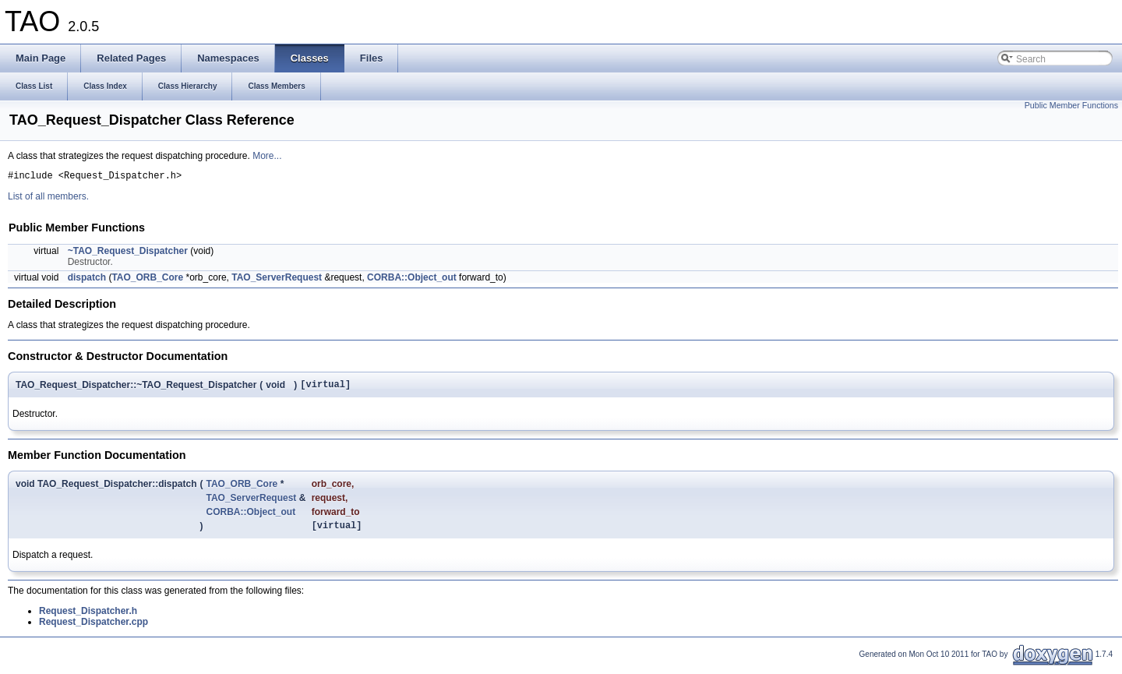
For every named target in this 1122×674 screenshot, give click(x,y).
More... (266, 155)
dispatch (87, 279)
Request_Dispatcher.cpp (93, 628)
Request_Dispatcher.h (88, 617)
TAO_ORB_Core (147, 279)
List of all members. (48, 198)
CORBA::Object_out (412, 279)
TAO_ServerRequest (276, 279)
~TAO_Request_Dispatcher (128, 253)
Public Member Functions (1071, 105)
